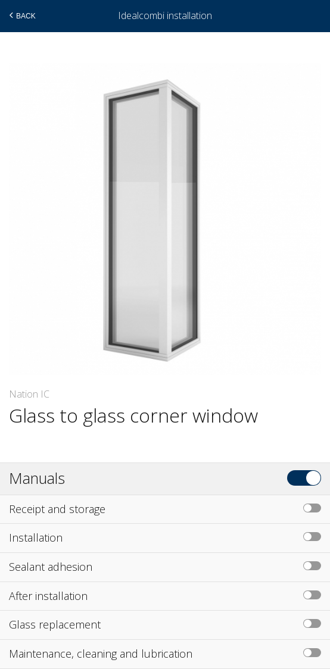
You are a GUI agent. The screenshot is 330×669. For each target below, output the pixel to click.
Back (21, 15)
